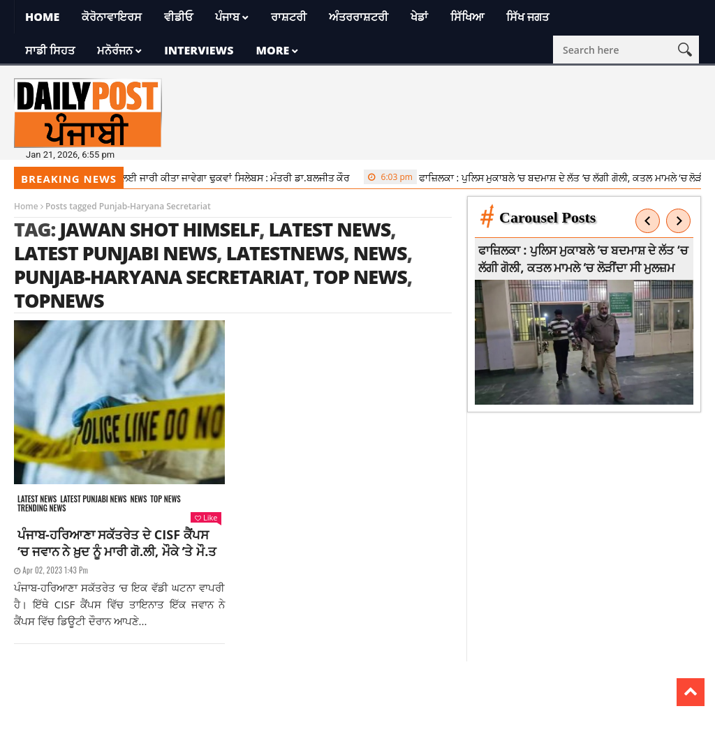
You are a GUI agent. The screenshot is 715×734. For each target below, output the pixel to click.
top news (360, 277)
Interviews (198, 50)
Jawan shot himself (159, 229)
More (272, 50)
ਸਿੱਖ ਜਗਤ (527, 16)
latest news (330, 229)
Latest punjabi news (93, 499)
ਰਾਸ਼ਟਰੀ (289, 16)
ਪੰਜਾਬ (227, 16)
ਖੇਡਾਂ (419, 16)
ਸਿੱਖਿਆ (467, 16)
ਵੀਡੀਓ (178, 16)
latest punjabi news (115, 253)
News (138, 499)
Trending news (41, 508)
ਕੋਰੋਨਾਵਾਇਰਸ (112, 16)
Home (42, 16)
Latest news (37, 499)
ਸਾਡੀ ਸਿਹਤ (50, 50)
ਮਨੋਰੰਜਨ (115, 50)
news (380, 253)
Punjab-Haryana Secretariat (159, 277)
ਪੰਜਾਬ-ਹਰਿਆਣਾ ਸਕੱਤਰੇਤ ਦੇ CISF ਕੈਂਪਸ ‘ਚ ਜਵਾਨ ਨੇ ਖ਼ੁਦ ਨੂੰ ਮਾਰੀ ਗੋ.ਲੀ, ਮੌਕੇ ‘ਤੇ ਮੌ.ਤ (116, 543)
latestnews (285, 253)
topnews (59, 300)
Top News (165, 499)
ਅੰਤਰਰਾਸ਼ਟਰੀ (358, 16)
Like (206, 517)
